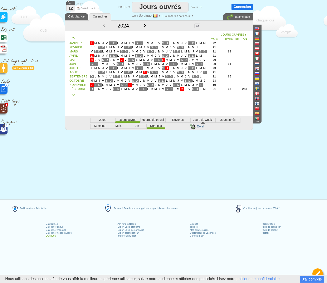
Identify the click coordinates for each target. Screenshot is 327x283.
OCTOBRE (76, 80)
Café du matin (197, 235)
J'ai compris (312, 279)
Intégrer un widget (127, 235)
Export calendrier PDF (129, 233)
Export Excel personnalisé (131, 230)
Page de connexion (271, 227)
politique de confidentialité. (258, 279)
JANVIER (75, 43)
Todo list (194, 227)
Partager (266, 233)
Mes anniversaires (199, 230)
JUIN (72, 64)
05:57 (80, 4)
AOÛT (73, 72)
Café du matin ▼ (88, 8)
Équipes (194, 224)
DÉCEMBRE (77, 89)
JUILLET (75, 68)
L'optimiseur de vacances (203, 233)
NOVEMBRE (77, 84)
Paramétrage (268, 224)
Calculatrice (52, 224)
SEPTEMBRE (78, 76)
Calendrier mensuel (56, 230)
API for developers (127, 224)
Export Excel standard (129, 227)
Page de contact (270, 230)
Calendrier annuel (55, 227)
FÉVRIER (75, 47)
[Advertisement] (159, 164)
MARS (73, 51)
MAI (72, 59)
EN (125, 7)
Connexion (242, 7)
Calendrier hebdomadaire (59, 233)
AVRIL (73, 55)
